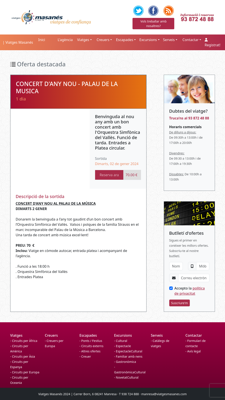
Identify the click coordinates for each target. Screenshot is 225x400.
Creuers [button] (103, 39)
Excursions (123, 335)
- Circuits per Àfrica (23, 341)
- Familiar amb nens (128, 356)
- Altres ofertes (89, 351)
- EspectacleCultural (128, 351)
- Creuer (85, 356)
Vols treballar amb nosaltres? (153, 23)
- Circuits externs (91, 346)
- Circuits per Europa (24, 372)
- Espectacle (122, 346)
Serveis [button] (169, 39)
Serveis (157, 335)
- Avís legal (193, 351)
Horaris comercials (185, 126)
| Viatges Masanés (18, 42)
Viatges (16, 335)
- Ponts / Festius (90, 341)
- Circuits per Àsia (22, 356)
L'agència (65, 39)
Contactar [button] (191, 39)
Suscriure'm (179, 303)
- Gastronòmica (125, 362)
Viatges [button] (83, 39)
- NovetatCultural (126, 377)
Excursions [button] (148, 39)
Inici (41, 39)
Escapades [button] (124, 39)
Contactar (193, 335)
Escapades (88, 335)
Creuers (51, 335)
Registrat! (212, 42)
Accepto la (189, 291)
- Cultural (120, 341)
